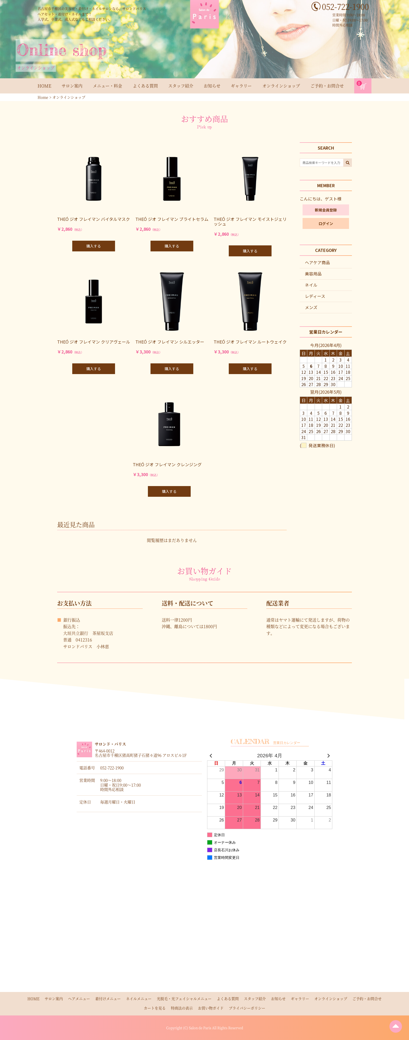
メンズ (311, 308)
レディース (315, 297)
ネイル (311, 285)
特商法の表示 (182, 1008)
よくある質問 (145, 86)
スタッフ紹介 (180, 86)
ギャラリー (241, 86)
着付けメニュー (108, 998)
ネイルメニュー (139, 998)
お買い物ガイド (211, 1008)
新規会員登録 (326, 210)
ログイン (325, 223)
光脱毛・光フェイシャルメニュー (184, 998)
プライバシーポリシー (247, 1008)
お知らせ (212, 86)
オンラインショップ (281, 86)
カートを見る (155, 1008)
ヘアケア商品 (317, 263)
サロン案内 (72, 86)
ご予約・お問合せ (327, 86)
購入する (93, 246)
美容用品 (313, 274)
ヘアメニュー (79, 998)
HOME (44, 86)
